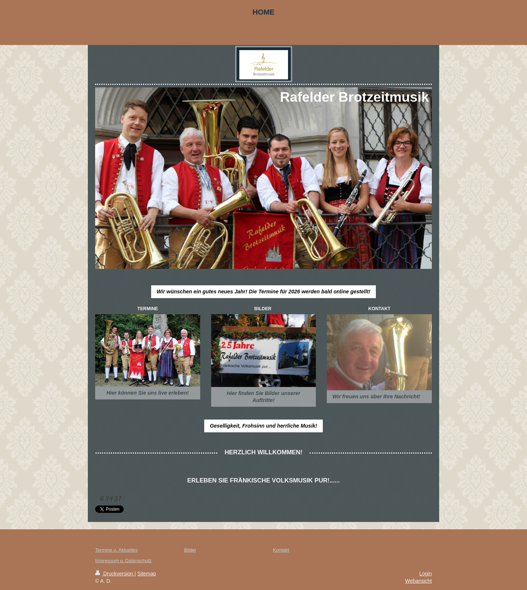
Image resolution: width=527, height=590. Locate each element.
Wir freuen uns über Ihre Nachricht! (376, 396)
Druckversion (114, 573)
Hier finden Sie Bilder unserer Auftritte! (263, 396)
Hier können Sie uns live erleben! (147, 393)
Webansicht (418, 581)
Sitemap (146, 573)
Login (425, 573)
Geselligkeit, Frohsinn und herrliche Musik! (263, 426)
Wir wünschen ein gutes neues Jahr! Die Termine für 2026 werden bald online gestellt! (263, 291)
